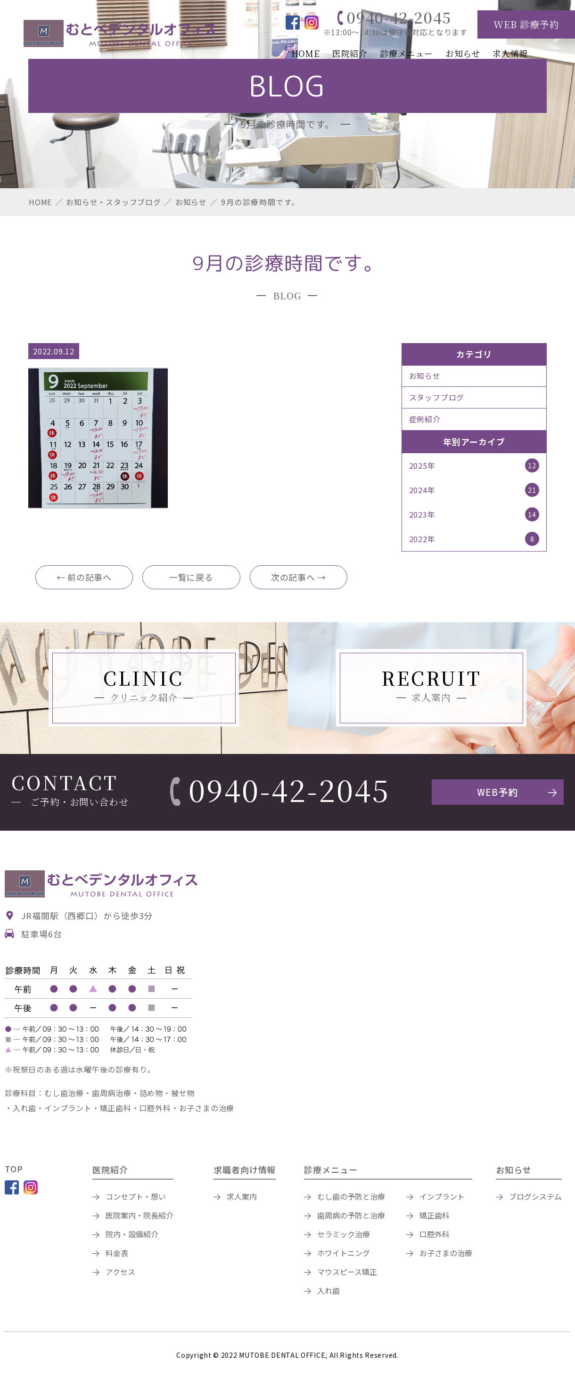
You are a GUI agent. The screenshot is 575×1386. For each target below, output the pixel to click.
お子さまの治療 (445, 1254)
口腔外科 (434, 1235)
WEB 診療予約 (526, 24)
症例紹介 (425, 419)
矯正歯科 (434, 1216)
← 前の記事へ (84, 578)
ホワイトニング (343, 1254)
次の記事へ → (299, 578)
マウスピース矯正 (347, 1273)
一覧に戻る (191, 578)
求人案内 (242, 1197)
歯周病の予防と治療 (351, 1216)
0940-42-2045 (399, 16)
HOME (305, 53)
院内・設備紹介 (132, 1235)
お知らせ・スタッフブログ (113, 202)
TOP (14, 1170)
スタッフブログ (437, 397)
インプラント (442, 1197)
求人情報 (510, 53)
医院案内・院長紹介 (139, 1216)
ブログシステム (535, 1197)
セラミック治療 (343, 1235)
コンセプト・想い (136, 1197)
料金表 (117, 1254)
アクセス (120, 1273)
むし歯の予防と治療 (351, 1197)
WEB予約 (497, 793)
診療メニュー (406, 53)
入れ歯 (328, 1292)
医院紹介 (350, 53)
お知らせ (462, 53)
